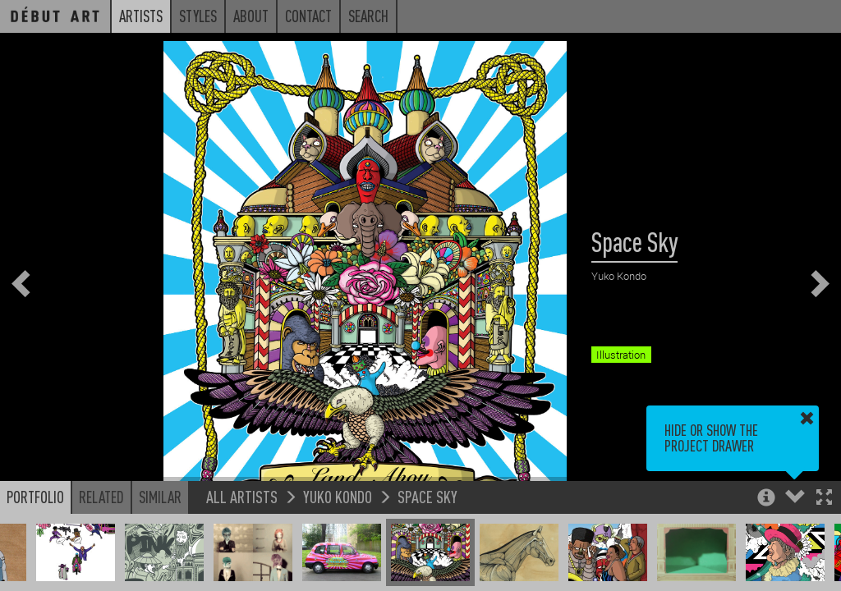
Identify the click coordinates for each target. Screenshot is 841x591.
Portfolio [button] (35, 496)
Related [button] (101, 496)
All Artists (242, 496)
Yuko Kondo (337, 496)
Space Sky (427, 496)
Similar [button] (160, 496)
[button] (824, 499)
